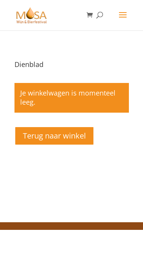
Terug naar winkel (54, 136)
